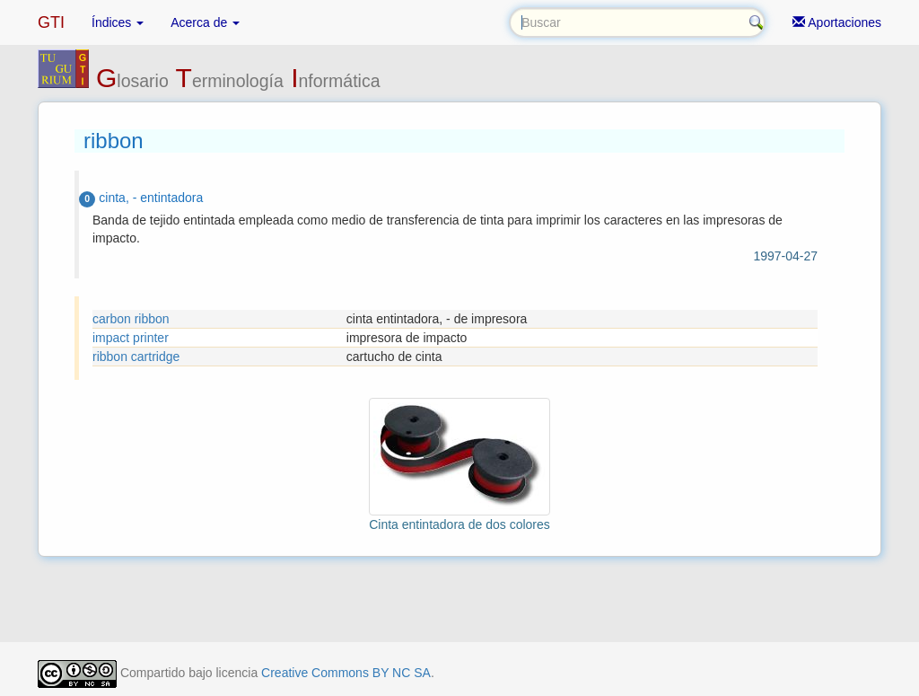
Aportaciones (836, 22)
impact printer (130, 337)
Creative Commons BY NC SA (346, 672)
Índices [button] (118, 22)
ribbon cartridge (135, 356)
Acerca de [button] (205, 22)
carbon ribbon (131, 319)
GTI (51, 22)
